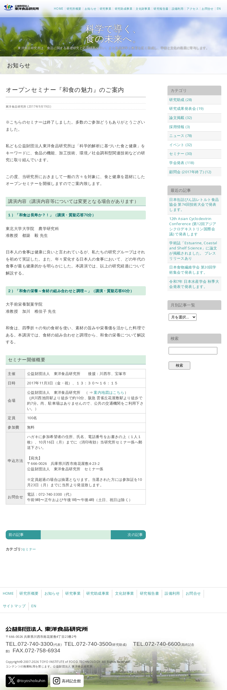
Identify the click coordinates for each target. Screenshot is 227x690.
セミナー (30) (180, 153)
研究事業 (106, 8)
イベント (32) (180, 144)
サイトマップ (14, 606)
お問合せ (208, 8)
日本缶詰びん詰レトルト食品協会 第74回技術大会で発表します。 (194, 204)
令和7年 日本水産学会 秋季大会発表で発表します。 (194, 284)
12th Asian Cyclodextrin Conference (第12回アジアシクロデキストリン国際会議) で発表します (192, 226)
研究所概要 (74, 8)
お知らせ (91, 8)
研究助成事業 (123, 8)
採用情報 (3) (179, 126)
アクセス (193, 8)
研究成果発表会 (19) (186, 108)
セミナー (29, 549)
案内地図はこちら (109, 392)
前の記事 (16, 534)
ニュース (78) (180, 135)
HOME (59, 8)
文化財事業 (143, 8)
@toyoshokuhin (27, 680)
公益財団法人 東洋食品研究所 (22, 8)
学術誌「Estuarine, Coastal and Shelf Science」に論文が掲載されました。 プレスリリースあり (193, 250)
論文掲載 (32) (180, 117)
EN (219, 8)
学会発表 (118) (181, 162)
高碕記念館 (67, 680)
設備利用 (178, 8)
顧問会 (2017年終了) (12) (190, 171)
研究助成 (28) (180, 99)
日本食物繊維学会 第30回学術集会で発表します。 (192, 270)
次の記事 (135, 534)
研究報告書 (161, 8)
